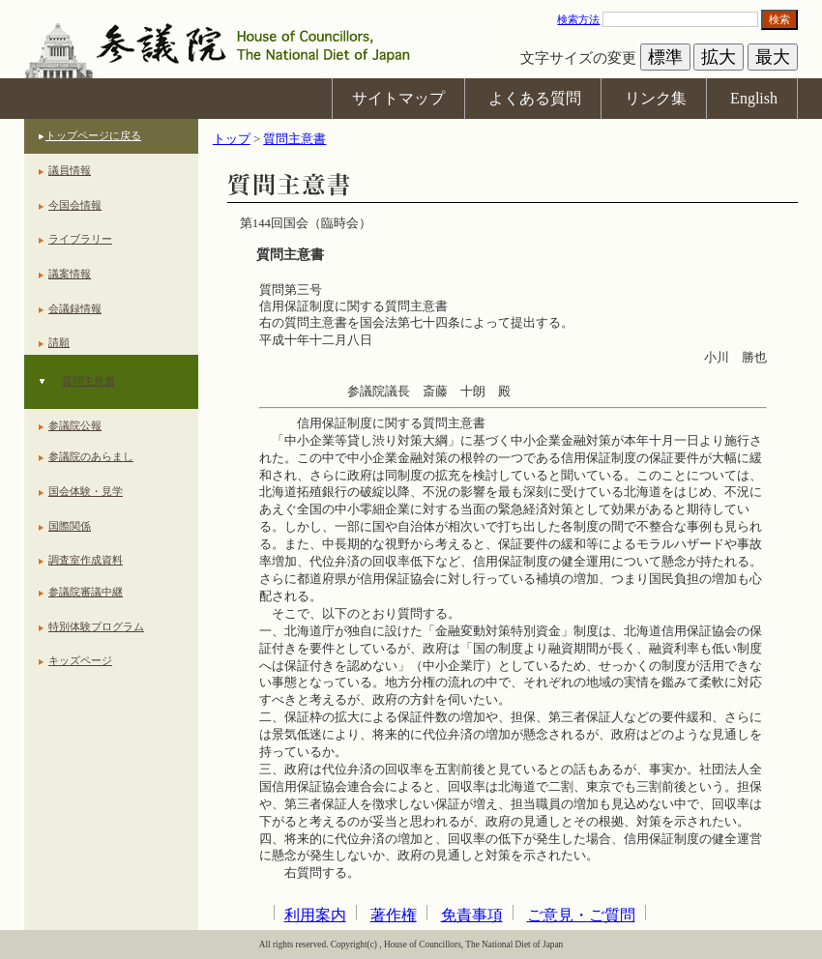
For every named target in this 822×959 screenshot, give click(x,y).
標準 (665, 57)
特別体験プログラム (96, 626)
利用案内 (315, 915)
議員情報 (69, 170)
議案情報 (69, 273)
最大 (772, 57)
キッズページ (80, 660)
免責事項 (472, 915)
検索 (779, 19)
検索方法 (578, 19)
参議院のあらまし (90, 456)
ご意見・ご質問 (581, 915)
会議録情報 (75, 308)
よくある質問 (534, 98)
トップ (231, 139)
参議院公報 (75, 425)
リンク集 (656, 98)
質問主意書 (88, 381)
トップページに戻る (93, 135)
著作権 (393, 915)
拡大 (718, 57)
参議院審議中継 (85, 591)
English (754, 98)
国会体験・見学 (85, 491)
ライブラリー (80, 239)
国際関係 (69, 526)
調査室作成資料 (85, 560)
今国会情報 (75, 205)
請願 (59, 342)
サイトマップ (398, 98)
